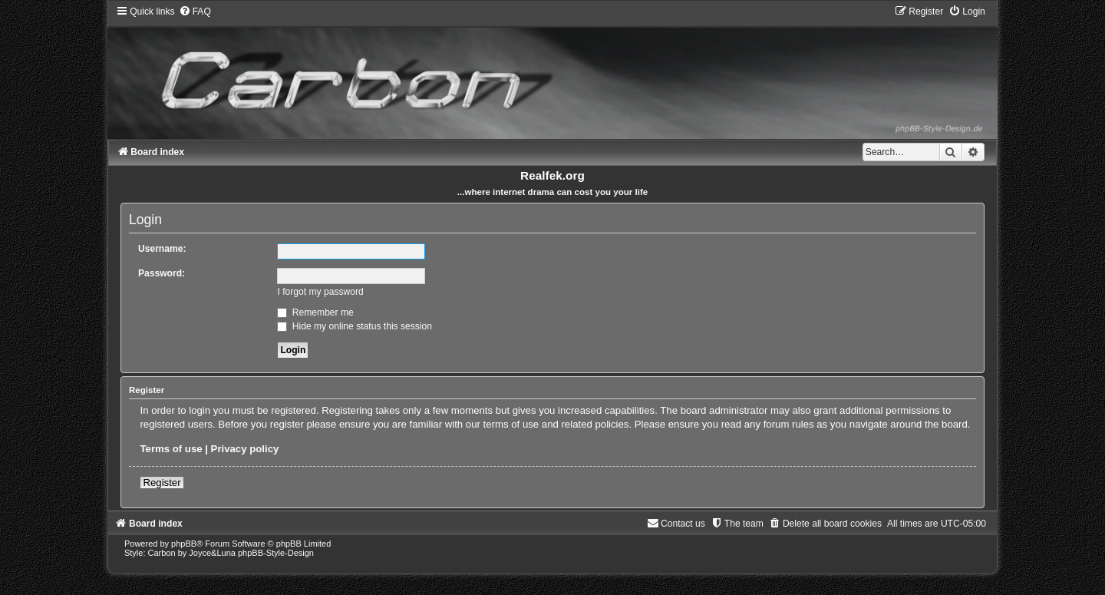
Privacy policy (245, 449)
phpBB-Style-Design (276, 552)
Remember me (315, 312)
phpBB (183, 543)
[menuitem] (195, 11)
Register (161, 482)
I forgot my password (320, 291)
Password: (161, 273)
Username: (162, 248)
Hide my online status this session (354, 326)
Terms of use (171, 449)
